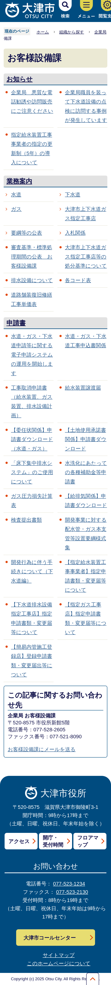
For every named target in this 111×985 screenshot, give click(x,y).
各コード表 (78, 280)
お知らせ (19, 79)
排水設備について (32, 280)
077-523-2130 (72, 892)
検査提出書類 (26, 520)
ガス (16, 209)
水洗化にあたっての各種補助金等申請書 (86, 472)
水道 (16, 194)
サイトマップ (59, 955)
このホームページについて (58, 963)
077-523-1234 (69, 884)
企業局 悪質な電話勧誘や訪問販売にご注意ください (32, 102)
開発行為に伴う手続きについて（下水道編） (32, 571)
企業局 (100, 32)
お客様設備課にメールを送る (42, 749)
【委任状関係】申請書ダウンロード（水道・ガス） (32, 439)
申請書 (16, 322)
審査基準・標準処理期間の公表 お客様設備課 (31, 257)
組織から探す (71, 32)
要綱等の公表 (26, 233)
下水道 (72, 194)
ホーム (43, 32)
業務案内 (19, 181)
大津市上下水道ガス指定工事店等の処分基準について (86, 257)
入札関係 (75, 233)
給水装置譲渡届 (83, 388)
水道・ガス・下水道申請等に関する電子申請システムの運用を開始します (32, 354)
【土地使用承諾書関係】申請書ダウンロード (85, 439)
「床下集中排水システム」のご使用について (32, 472)
